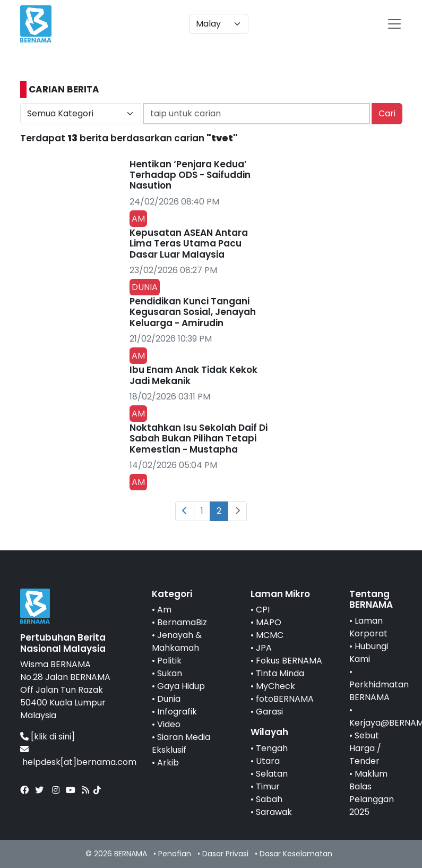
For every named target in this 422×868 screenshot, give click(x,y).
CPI (263, 609)
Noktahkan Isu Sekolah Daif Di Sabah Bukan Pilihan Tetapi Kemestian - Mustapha (199, 438)
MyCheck (275, 686)
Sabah (269, 799)
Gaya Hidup (181, 686)
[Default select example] (218, 24)
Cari (386, 113)
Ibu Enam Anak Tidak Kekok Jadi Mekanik (193, 375)
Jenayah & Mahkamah (177, 641)
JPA (264, 648)
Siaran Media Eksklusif (181, 743)
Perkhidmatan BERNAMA (379, 690)
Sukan (169, 673)
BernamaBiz (182, 622)
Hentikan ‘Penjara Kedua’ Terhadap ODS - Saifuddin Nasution (190, 175)
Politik (169, 660)
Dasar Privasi (225, 853)
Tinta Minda (280, 673)
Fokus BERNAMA (289, 660)
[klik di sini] (53, 736)
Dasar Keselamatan (296, 853)
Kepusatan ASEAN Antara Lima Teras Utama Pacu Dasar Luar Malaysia (189, 243)
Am (164, 609)
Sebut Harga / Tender (365, 748)
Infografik (177, 711)
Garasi (269, 711)
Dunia (168, 699)
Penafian (174, 853)
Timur (268, 786)
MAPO (268, 622)
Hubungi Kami (368, 652)
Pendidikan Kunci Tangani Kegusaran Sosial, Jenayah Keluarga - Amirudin (193, 312)
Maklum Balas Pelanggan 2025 (371, 793)
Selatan (272, 774)
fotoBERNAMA (285, 699)
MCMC (269, 635)
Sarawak (274, 812)
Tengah (272, 748)
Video (168, 724)
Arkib (168, 762)
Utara (268, 761)
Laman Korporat (368, 627)
